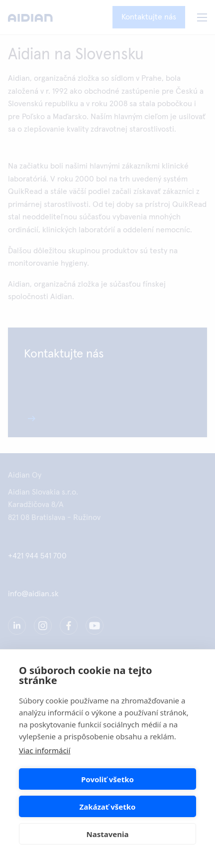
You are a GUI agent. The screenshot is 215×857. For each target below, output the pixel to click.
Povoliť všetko (107, 779)
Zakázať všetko (108, 807)
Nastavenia (108, 834)
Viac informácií (44, 750)
